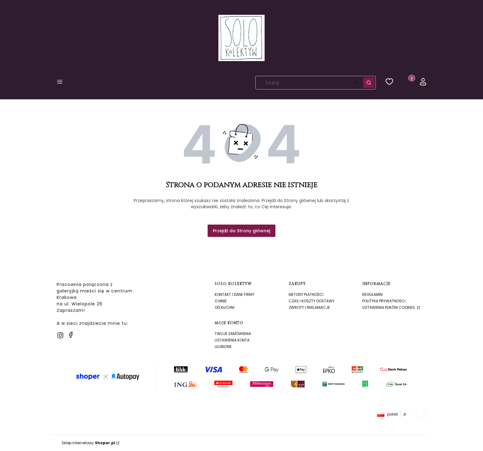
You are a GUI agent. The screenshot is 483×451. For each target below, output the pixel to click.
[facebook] (71, 335)
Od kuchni (224, 307)
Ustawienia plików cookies (389, 307)
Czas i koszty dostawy (312, 301)
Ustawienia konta (232, 340)
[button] (60, 83)
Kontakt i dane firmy (234, 294)
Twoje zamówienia (233, 333)
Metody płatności (306, 294)
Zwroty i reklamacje (309, 307)
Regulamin (372, 294)
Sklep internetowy (88, 442)
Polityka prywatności (383, 301)
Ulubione (223, 346)
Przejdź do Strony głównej (241, 231)
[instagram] (60, 335)
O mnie (221, 301)
